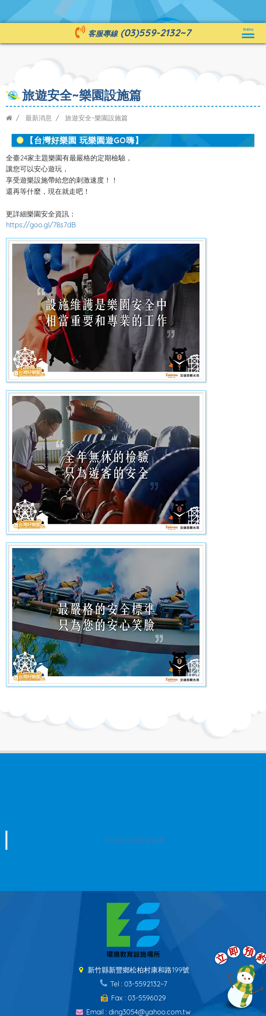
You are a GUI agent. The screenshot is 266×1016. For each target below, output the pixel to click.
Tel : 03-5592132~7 (133, 983)
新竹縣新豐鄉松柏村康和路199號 (133, 969)
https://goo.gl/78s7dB (41, 224)
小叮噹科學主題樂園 (134, 840)
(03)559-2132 (150, 32)
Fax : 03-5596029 (133, 997)
